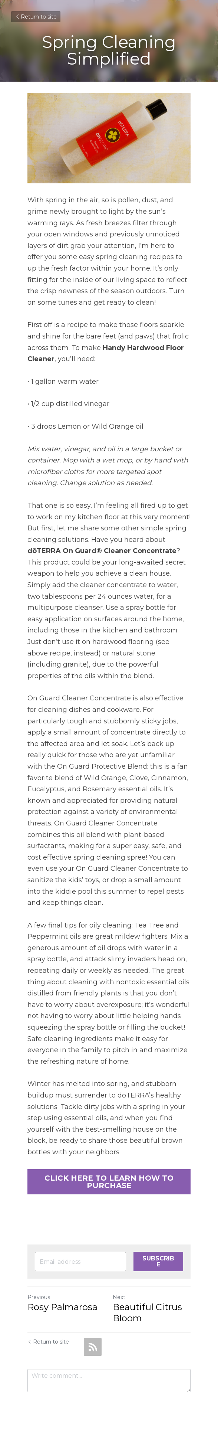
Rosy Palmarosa (62, 1307)
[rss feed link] (93, 1347)
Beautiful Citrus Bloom (147, 1313)
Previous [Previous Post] (38, 1297)
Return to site (36, 16)
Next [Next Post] (119, 1297)
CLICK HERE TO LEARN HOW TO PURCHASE (109, 1182)
